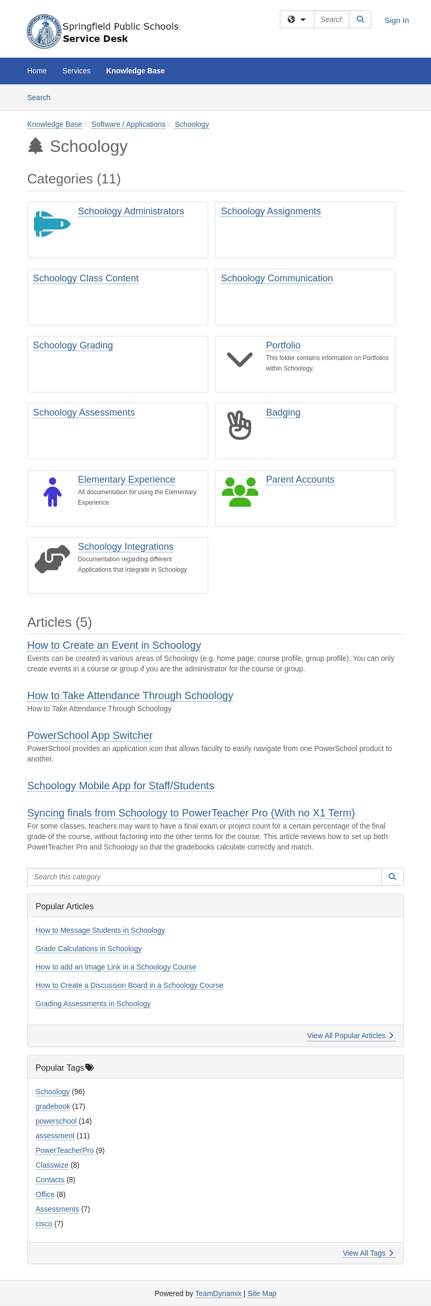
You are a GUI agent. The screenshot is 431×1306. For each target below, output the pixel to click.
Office (45, 1194)
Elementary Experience (126, 479)
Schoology (192, 124)
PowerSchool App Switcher (90, 735)
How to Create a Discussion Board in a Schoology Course (129, 985)
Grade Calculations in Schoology (89, 948)
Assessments (57, 1209)
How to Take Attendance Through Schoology (130, 695)
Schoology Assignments (271, 211)
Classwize (52, 1165)
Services (76, 71)
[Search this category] (204, 877)
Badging (283, 412)
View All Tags (368, 1253)
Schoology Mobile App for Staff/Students (120, 785)
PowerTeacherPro (65, 1150)
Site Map (261, 1293)
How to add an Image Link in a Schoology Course (116, 967)
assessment (55, 1135)
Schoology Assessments (84, 412)
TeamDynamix (218, 1293)
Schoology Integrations (126, 546)
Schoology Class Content (86, 278)
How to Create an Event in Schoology (114, 645)
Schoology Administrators (131, 211)
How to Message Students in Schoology (100, 930)
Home (37, 71)
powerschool (56, 1121)
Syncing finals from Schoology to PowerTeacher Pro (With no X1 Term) (191, 813)
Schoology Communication (277, 278)
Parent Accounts (300, 479)
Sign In (396, 20)
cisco (44, 1224)
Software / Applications (129, 124)
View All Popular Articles (350, 1035)
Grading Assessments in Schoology (93, 1003)
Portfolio (283, 345)
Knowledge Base (135, 71)
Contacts (50, 1180)
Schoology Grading (73, 345)
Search (42, 97)
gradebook (53, 1106)
